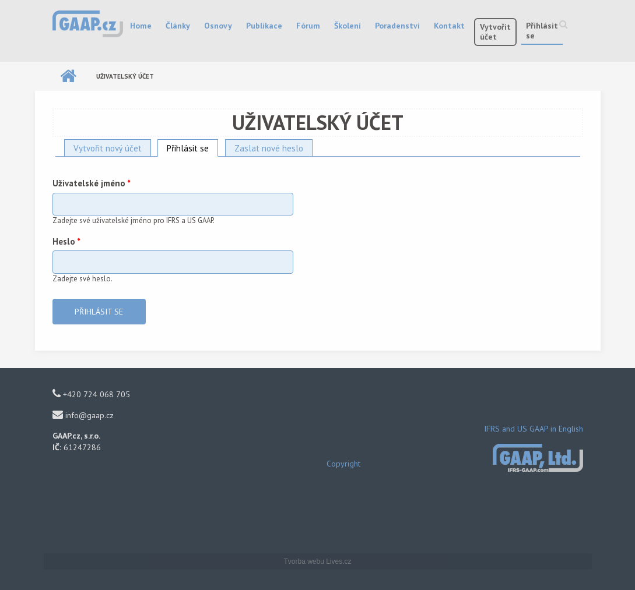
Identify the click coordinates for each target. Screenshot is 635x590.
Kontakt (449, 25)
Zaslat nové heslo (268, 148)
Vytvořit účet (495, 32)
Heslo (66, 241)
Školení (347, 25)
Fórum (308, 25)
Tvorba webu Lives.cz (317, 561)
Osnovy (218, 25)
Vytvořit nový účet (107, 148)
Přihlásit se (542, 30)
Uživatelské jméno (91, 183)
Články (178, 25)
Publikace (264, 25)
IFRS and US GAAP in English (533, 428)
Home (141, 25)
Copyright (343, 463)
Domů (68, 76)
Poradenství (397, 25)
